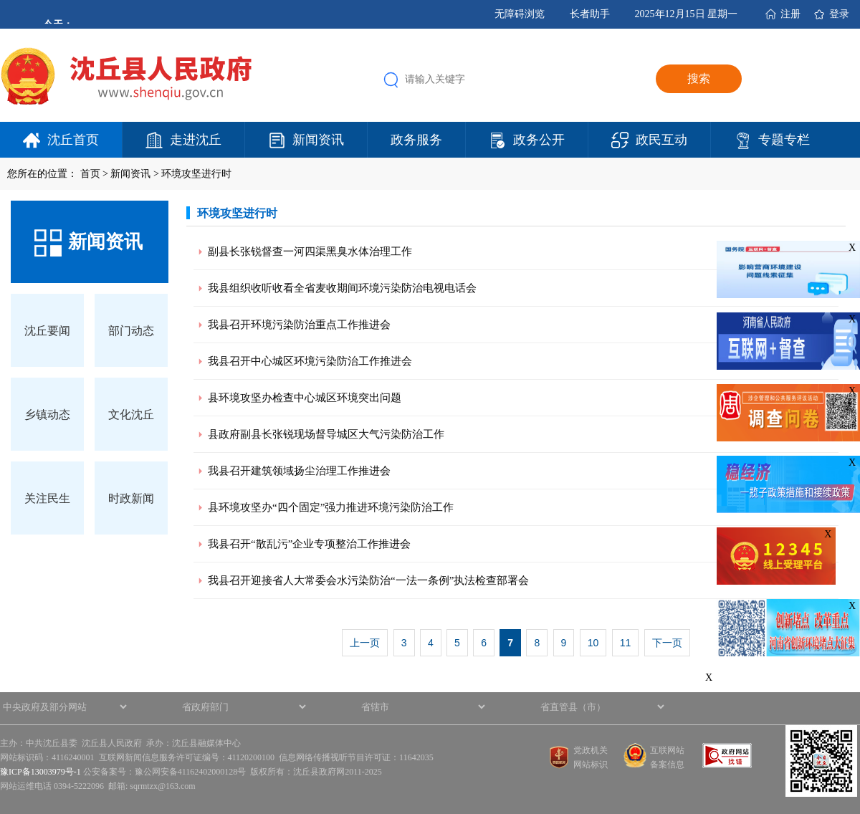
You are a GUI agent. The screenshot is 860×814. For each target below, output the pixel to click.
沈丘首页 (73, 140)
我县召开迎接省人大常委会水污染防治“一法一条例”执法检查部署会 (368, 580)
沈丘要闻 (47, 331)
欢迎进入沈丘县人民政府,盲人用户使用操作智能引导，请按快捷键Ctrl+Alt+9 (0, 0)
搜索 (698, 78)
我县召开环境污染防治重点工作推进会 (299, 324)
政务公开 (539, 140)
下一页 (667, 642)
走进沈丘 (195, 140)
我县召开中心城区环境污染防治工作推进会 (310, 361)
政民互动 (661, 140)
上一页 (365, 642)
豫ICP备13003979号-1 (40, 772)
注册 (790, 14)
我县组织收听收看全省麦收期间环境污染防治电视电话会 (342, 288)
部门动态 (131, 331)
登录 (839, 14)
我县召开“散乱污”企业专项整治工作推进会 (309, 544)
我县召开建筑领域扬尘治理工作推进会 (299, 471)
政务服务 (416, 140)
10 (593, 642)
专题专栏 (784, 140)
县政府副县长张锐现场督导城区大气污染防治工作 (326, 434)
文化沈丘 (131, 414)
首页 (90, 173)
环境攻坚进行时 (196, 173)
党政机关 (590, 750)
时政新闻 (131, 498)
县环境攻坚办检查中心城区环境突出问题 (304, 397)
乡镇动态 (47, 414)
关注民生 (47, 498)
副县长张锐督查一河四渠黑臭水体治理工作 (310, 251)
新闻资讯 (318, 140)
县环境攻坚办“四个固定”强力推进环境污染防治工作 (331, 507)
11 (625, 642)
